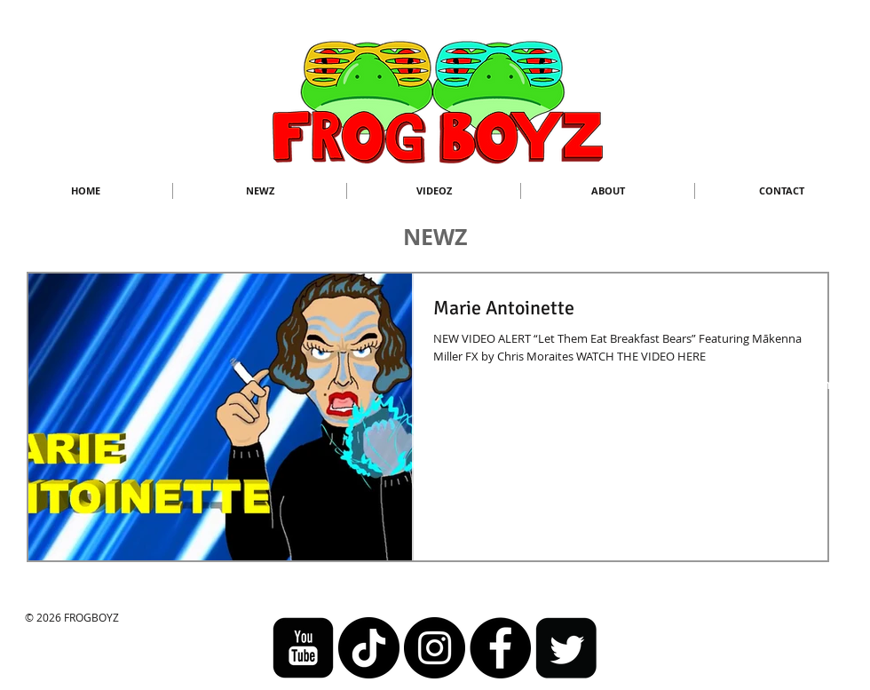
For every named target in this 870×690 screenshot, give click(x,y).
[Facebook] (500, 647)
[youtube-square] (303, 647)
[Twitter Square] (566, 647)
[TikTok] (368, 647)
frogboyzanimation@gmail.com (740, 384)
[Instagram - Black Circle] (434, 647)
